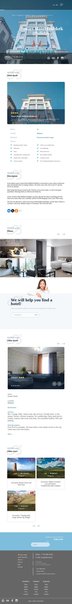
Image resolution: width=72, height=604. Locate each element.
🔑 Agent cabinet (22, 554)
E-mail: (8, 59)
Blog (19, 564)
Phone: (8, 57)
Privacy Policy (40, 571)
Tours (26, 584)
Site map (20, 567)
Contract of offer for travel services (46, 573)
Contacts (20, 562)
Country (25, 594)
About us (20, 559)
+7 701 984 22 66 (17, 57)
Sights (26, 587)
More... (10, 434)
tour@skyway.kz (17, 59)
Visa (26, 592)
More (36, 526)
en (57, 5)
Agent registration (22, 557)
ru (54, 5)
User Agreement (41, 568)
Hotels (26, 589)
